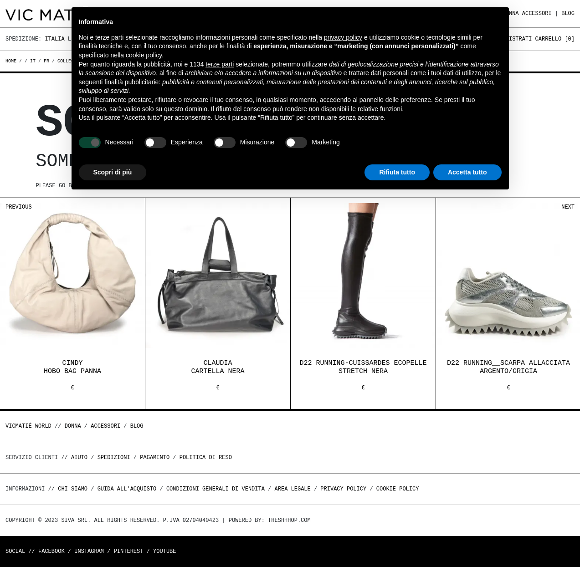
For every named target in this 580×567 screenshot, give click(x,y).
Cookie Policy (397, 489)
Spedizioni (114, 457)
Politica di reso (206, 457)
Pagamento (154, 457)
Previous (18, 207)
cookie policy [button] (144, 55)
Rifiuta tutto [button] (397, 172)
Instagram (89, 551)
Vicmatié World (28, 426)
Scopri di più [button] (112, 172)
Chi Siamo (72, 489)
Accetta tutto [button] (467, 172)
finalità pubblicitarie (131, 82)
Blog (568, 13)
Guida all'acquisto (127, 489)
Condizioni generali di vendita (215, 489)
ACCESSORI (537, 13)
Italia (54, 39)
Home (12, 61)
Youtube (164, 551)
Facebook (51, 551)
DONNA (73, 426)
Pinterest (129, 551)
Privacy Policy (343, 489)
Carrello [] (555, 39)
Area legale (292, 489)
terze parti (219, 64)
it (33, 61)
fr (46, 61)
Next (568, 207)
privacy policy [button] (343, 37)
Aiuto (79, 457)
